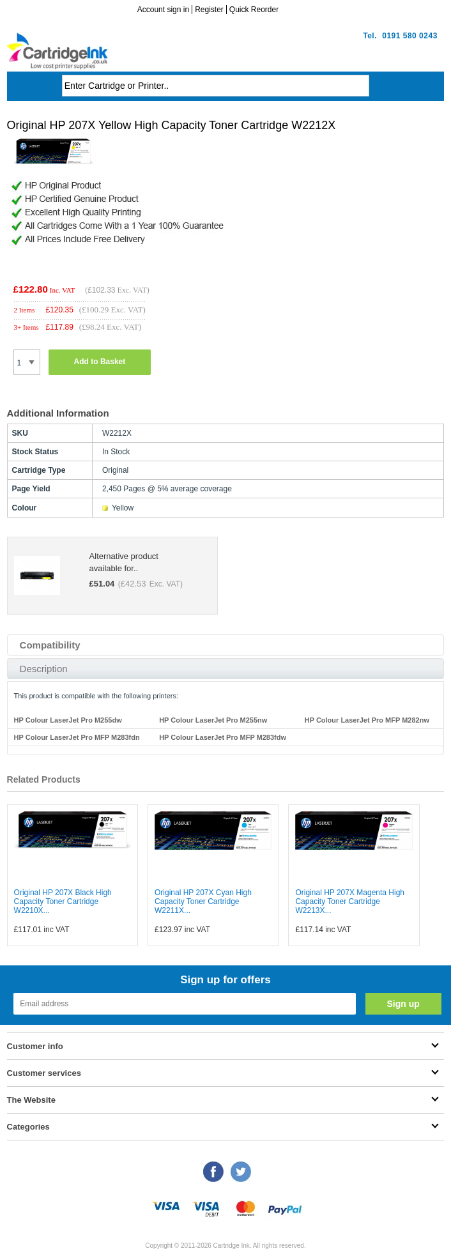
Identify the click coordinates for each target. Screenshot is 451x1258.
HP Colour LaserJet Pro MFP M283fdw (222, 737)
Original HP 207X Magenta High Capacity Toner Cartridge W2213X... (349, 901)
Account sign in (163, 9)
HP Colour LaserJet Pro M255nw (213, 720)
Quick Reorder (254, 9)
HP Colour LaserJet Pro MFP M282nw (367, 720)
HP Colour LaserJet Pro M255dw (68, 720)
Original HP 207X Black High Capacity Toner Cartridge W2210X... (63, 901)
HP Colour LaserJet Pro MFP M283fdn (77, 737)
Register (209, 9)
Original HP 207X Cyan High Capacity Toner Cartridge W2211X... (203, 901)
